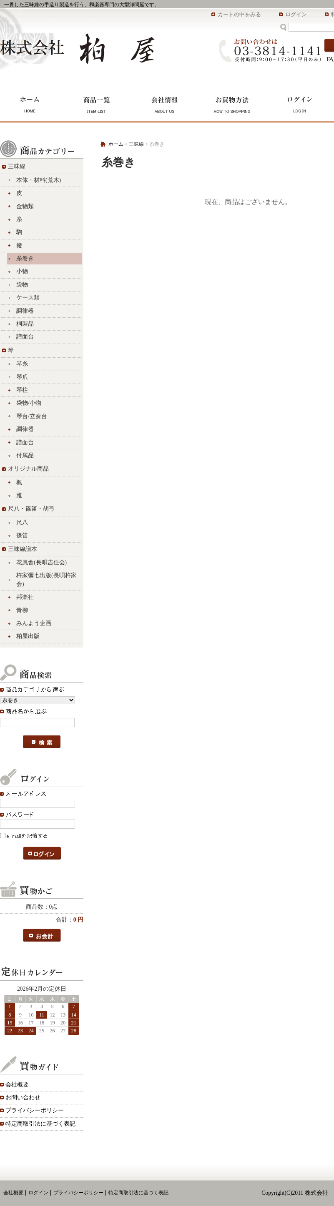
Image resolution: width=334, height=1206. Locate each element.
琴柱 (22, 390)
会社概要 (17, 1084)
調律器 (25, 311)
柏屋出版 (28, 636)
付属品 (25, 455)
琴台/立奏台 (31, 416)
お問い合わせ (22, 1097)
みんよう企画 (33, 623)
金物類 (25, 206)
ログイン (296, 14)
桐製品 (25, 324)
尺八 (22, 522)
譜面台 (25, 337)
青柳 (22, 610)
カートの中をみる (239, 14)
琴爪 (22, 377)
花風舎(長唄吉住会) (41, 562)
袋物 (22, 285)
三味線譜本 (22, 549)
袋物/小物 (28, 403)
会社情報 (164, 103)
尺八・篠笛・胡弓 (31, 509)
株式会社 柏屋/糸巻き (77, 48)
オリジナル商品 (28, 469)
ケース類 (28, 297)
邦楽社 (25, 597)
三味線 (16, 166)
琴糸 (22, 364)
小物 (22, 271)
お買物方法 (232, 103)
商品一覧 (97, 103)
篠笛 (22, 535)
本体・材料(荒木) (38, 180)
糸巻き (25, 258)
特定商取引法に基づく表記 (40, 1124)
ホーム (31, 103)
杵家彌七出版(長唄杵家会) (46, 579)
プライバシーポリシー (34, 1110)
